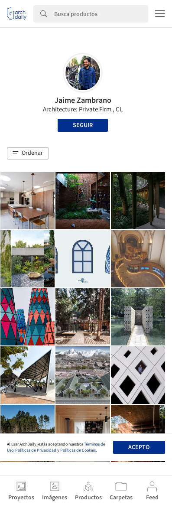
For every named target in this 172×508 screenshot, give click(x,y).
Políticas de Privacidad (35, 450)
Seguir (83, 125)
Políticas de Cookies (78, 450)
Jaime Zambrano (83, 100)
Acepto (138, 447)
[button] (28, 153)
